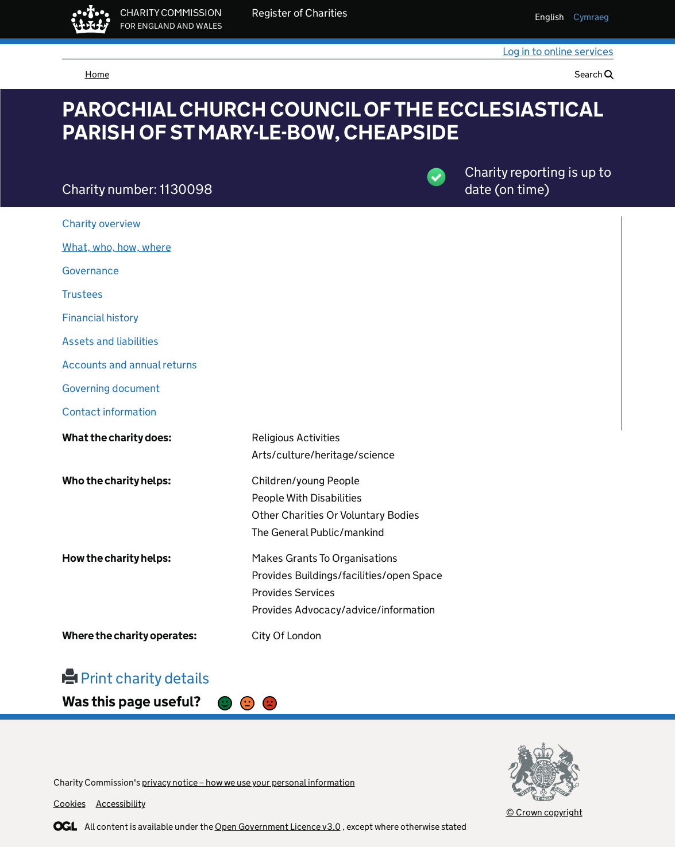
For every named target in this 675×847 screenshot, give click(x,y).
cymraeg (591, 16)
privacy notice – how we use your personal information (248, 782)
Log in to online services (558, 51)
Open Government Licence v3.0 (278, 826)
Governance (90, 270)
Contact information (109, 411)
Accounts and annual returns (129, 364)
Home (97, 74)
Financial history (100, 317)
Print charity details (135, 678)
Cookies (69, 803)
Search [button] (594, 74)
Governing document (111, 388)
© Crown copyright (544, 812)
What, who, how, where (116, 247)
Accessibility (120, 803)
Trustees (82, 294)
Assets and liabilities (110, 341)
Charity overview (101, 223)
